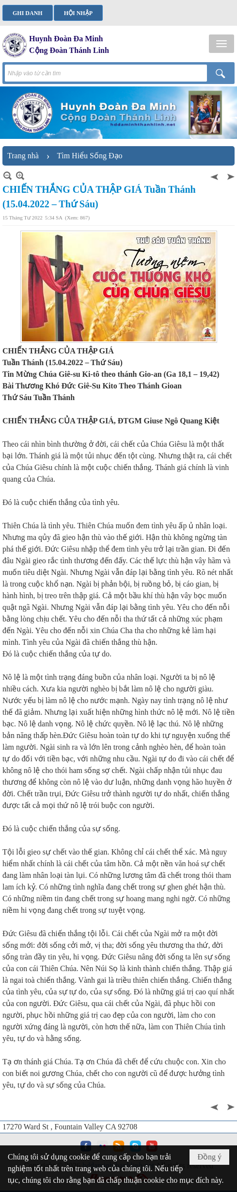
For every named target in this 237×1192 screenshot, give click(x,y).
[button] (221, 43)
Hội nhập (78, 13)
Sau (230, 175)
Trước (215, 175)
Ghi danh (28, 13)
